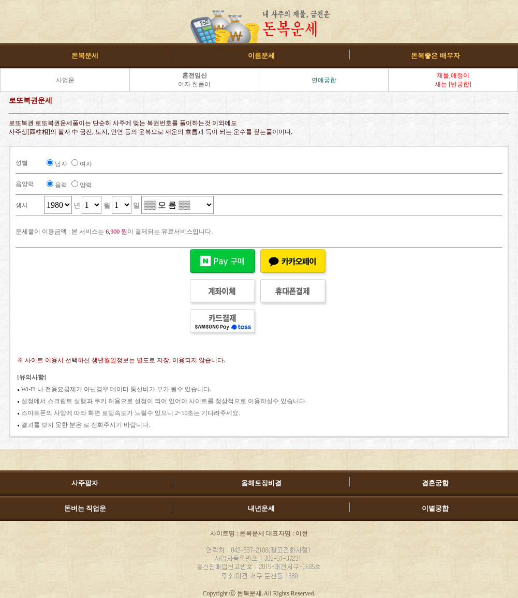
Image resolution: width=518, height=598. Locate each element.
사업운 (65, 80)
